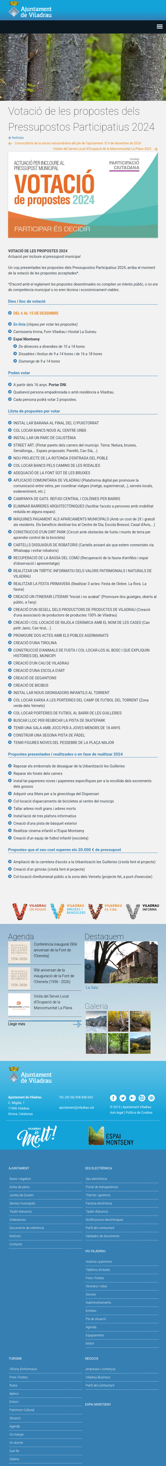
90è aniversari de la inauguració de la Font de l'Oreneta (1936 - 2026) (54, 976)
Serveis (91, 1294)
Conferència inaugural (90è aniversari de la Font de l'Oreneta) (55, 950)
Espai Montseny (98, 1404)
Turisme (45, 1358)
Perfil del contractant (100, 1228)
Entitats (91, 1311)
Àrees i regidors (20, 1179)
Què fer (14, 1451)
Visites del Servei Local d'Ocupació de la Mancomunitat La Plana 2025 (102, 149)
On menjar (16, 1434)
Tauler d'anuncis (20, 1211)
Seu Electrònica (121, 1168)
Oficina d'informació (23, 1369)
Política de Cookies (139, 1112)
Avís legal (116, 1112)
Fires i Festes (95, 1278)
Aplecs (14, 1394)
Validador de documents (103, 1236)
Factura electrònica (99, 1203)
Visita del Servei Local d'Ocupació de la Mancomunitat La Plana (53, 1002)
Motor (90, 1343)
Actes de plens (19, 1187)
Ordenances (17, 1220)
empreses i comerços (101, 1369)
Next (154, 967)
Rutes (13, 1385)
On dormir (16, 1443)
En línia (19, 324)
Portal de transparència (102, 1187)
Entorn (14, 1402)
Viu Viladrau (121, 1251)
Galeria (14, 1459)
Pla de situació (96, 1319)
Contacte (15, 1244)
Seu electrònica (96, 1179)
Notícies (18, 138)
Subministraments (98, 1302)
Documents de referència (26, 1228)
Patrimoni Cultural (21, 1410)
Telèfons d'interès (98, 1270)
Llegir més (16, 1024)
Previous (88, 967)
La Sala (92, 987)
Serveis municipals (22, 1203)
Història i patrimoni (99, 1262)
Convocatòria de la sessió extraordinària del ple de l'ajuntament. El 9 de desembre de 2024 (78, 143)
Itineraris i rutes (96, 1286)
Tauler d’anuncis (97, 1211)
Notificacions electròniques (104, 1220)
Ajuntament (45, 1168)
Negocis (121, 1358)
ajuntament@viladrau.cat (76, 1107)
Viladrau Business (98, 1377)
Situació (14, 1418)
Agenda (91, 1327)
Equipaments (95, 1335)
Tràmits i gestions (98, 1195)
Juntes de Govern (21, 1195)
